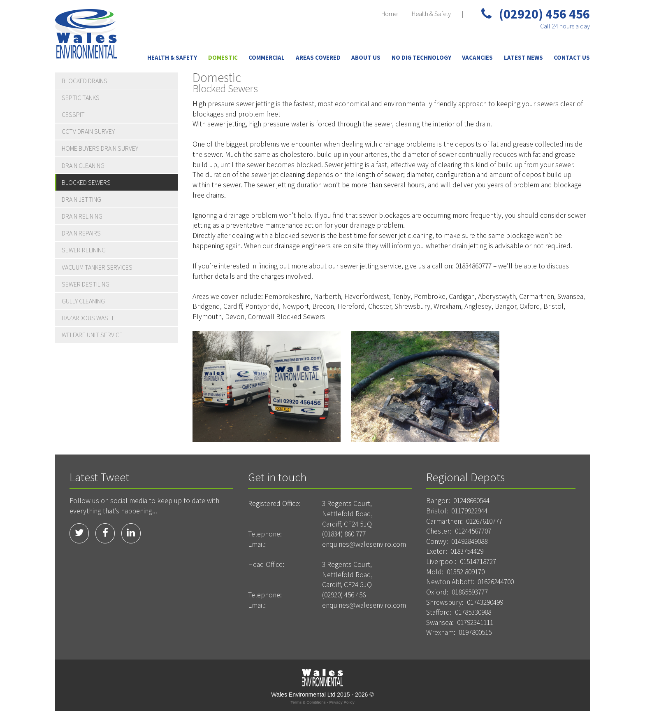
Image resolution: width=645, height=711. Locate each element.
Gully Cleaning (83, 301)
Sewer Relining (84, 250)
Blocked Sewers (86, 182)
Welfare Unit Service (92, 335)
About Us (366, 57)
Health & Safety (431, 13)
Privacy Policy (341, 702)
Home (389, 13)
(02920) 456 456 (535, 14)
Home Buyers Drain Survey (100, 148)
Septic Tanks (81, 97)
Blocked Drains (84, 81)
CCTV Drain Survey (88, 131)
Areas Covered (318, 57)
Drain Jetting (81, 199)
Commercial (266, 57)
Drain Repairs (81, 233)
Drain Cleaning (83, 165)
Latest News (523, 57)
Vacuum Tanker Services (97, 267)
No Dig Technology (421, 57)
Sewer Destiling (85, 284)
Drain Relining (82, 216)
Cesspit (73, 114)
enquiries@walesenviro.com (364, 544)
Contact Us (572, 57)
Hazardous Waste (88, 318)
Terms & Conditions (307, 702)
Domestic (223, 57)
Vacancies (477, 57)
